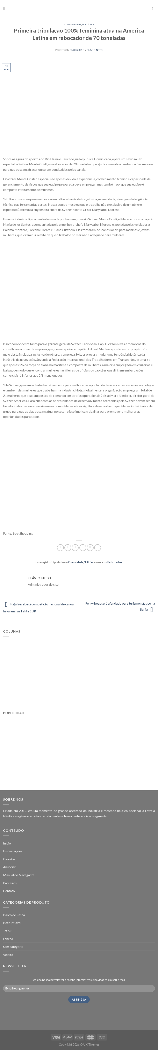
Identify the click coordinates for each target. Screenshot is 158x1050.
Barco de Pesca (14, 915)
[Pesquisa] (153, 8)
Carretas (9, 859)
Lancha (8, 939)
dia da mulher (114, 562)
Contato (9, 891)
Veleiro (8, 955)
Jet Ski (7, 931)
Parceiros (10, 883)
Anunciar (9, 867)
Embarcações (12, 851)
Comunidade (72, 24)
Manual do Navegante (18, 875)
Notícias (88, 24)
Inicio (7, 843)
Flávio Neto (95, 50)
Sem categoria (13, 946)
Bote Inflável (12, 923)
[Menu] (5, 9)
